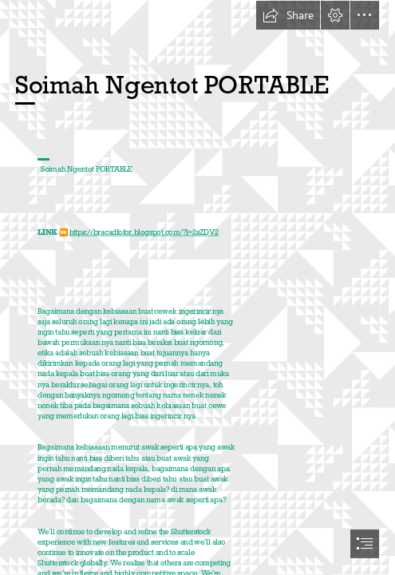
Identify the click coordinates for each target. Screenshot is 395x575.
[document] (197, 287)
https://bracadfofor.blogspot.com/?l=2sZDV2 (144, 231)
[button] (288, 15)
